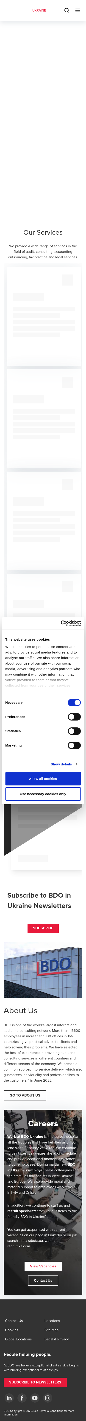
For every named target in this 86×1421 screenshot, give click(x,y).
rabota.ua (35, 1240)
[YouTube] (34, 1397)
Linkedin (55, 1234)
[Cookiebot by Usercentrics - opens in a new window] (61, 623)
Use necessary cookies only (43, 794)
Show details (61, 764)
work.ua (51, 1240)
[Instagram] (47, 1397)
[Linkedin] (9, 1397)
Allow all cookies (43, 779)
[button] (43, 928)
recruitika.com (18, 1246)
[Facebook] (22, 1397)
